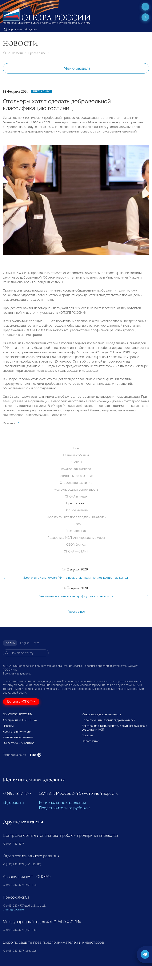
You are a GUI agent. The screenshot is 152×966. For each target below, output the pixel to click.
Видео (76, 524)
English (24, 643)
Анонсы (76, 462)
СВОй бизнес (76, 544)
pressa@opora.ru (13, 909)
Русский (10, 643)
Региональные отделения (62, 802)
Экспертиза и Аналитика (18, 743)
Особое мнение (76, 510)
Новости (17, 53)
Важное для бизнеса (76, 469)
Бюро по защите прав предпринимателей (76, 517)
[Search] (26, 652)
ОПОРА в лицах (76, 496)
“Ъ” (20, 432)
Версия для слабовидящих (20, 29)
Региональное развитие (76, 476)
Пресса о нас (37, 53)
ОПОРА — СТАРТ (76, 551)
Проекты (87, 735)
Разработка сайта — (22, 754)
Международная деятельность (76, 489)
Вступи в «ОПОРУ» (21, 701)
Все (76, 448)
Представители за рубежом (64, 808)
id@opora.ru (13, 802)
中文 (36, 643)
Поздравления (76, 531)
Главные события (76, 455)
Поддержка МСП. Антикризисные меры (76, 538)
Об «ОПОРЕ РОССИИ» (18, 714)
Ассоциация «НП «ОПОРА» (20, 720)
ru (145, 17)
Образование (90, 741)
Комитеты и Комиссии (17, 731)
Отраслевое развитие (76, 483)
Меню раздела (77, 68)
